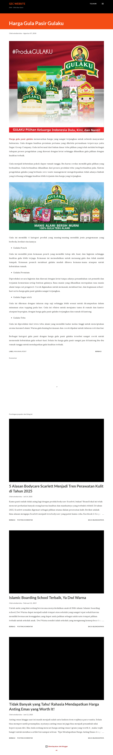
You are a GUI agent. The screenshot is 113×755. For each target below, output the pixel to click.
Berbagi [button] (98, 351)
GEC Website (17, 3)
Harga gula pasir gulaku (21, 139)
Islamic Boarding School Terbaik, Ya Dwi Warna (47, 597)
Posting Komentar (25, 520)
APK (56, 750)
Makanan (17, 351)
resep (24, 351)
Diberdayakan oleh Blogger (56, 746)
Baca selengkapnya (96, 520)
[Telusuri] (93, 3)
